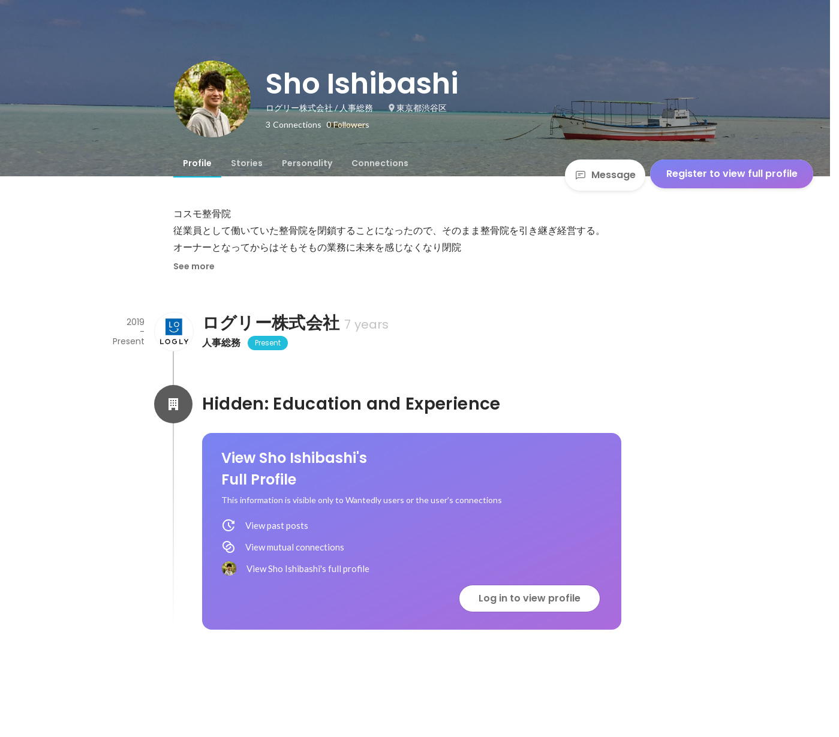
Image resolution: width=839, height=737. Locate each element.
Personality (307, 163)
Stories (247, 163)
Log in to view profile (530, 598)
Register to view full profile (732, 174)
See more (194, 266)
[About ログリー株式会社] (173, 331)
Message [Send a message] (605, 175)
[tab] (197, 163)
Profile (197, 163)
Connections (379, 163)
